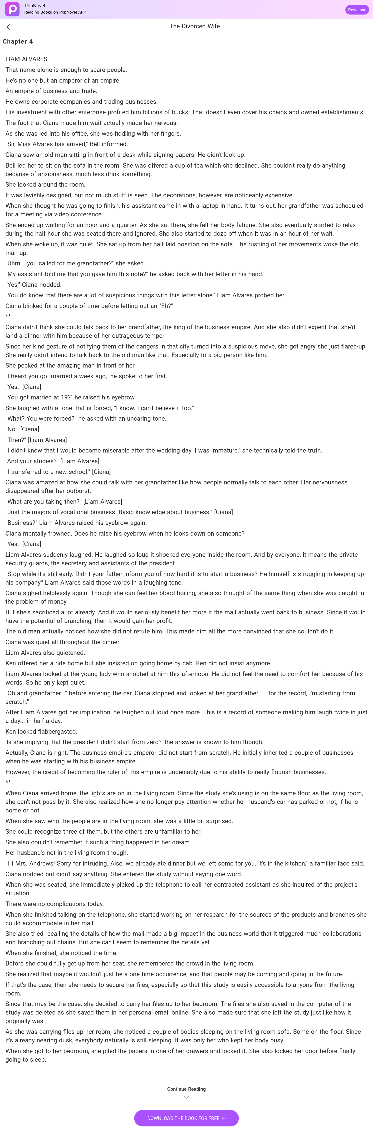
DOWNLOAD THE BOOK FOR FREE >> (186, 1118)
